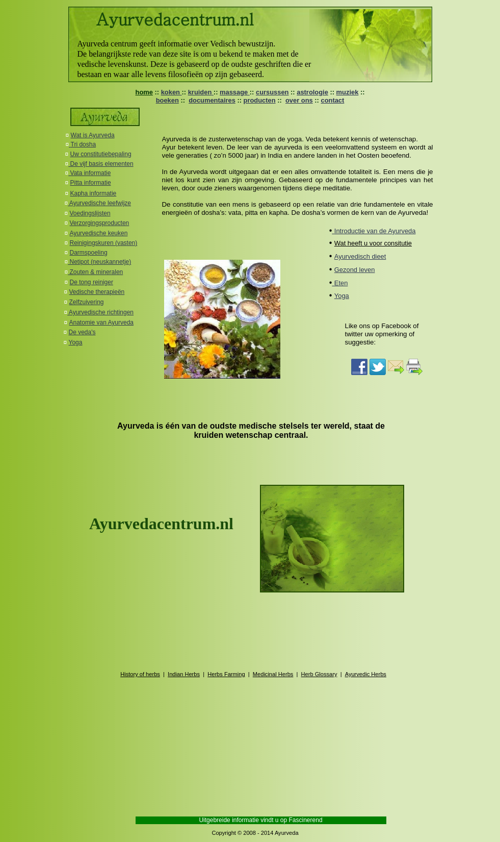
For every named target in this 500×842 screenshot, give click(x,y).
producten (260, 100)
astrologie (312, 92)
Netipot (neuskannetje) (99, 261)
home (144, 92)
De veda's (82, 332)
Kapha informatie (93, 193)
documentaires (212, 100)
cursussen (272, 92)
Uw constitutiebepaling (100, 154)
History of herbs (140, 674)
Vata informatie (89, 173)
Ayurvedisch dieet (360, 256)
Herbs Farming (226, 674)
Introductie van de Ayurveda (375, 231)
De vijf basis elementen (100, 163)
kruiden (201, 92)
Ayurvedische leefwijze (99, 203)
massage (235, 92)
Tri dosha (83, 144)
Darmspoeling (89, 252)
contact (332, 100)
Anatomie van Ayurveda (101, 322)
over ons (299, 100)
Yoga (76, 342)
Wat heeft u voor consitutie (373, 243)
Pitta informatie (90, 182)
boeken (167, 100)
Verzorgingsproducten (99, 223)
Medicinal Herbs (273, 674)
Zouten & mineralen (95, 272)
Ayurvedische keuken (99, 233)
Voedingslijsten (90, 213)
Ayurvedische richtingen (100, 312)
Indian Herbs (184, 674)
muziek (347, 92)
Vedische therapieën (97, 291)
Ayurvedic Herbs (365, 674)
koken (171, 92)
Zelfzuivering (86, 302)
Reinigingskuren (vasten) (104, 242)
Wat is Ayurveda (93, 135)
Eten (341, 283)
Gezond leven (354, 270)
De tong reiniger (91, 282)
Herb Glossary (319, 674)
